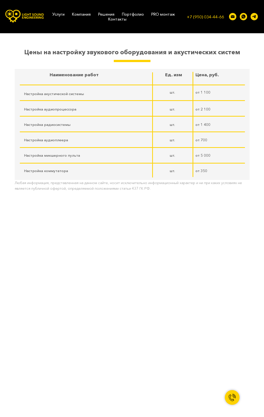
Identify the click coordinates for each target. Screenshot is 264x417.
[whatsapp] (243, 16)
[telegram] (254, 16)
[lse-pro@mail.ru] (232, 16)
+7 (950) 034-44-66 (205, 16)
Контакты (117, 19)
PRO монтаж (163, 14)
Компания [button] (81, 14)
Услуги (58, 14)
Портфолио (133, 14)
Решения (106, 14)
